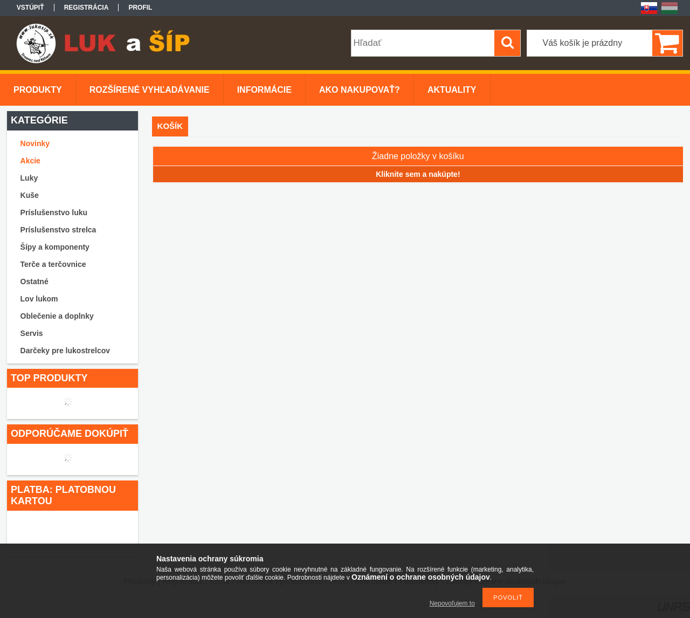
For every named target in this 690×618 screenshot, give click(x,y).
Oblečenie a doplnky (57, 316)
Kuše (29, 195)
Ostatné (34, 281)
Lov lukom (39, 298)
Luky (29, 178)
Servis (31, 333)
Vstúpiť (30, 7)
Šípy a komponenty (54, 247)
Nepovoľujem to (452, 603)
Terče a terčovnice (53, 264)
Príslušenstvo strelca (58, 229)
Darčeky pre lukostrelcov (65, 350)
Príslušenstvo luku (53, 212)
